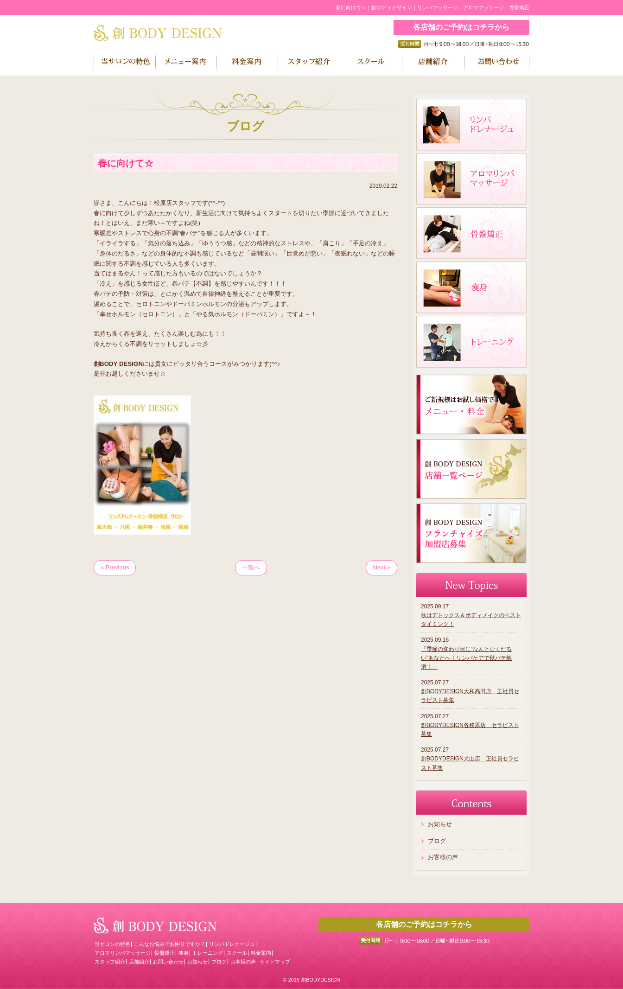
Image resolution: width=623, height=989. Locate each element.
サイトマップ (275, 961)
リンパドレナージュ (232, 944)
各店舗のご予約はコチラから (461, 27)
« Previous (115, 567)
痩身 (183, 953)
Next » (381, 567)
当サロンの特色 (112, 944)
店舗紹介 (139, 961)
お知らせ (440, 824)
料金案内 (261, 953)
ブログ (437, 840)
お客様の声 (443, 857)
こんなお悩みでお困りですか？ (169, 944)
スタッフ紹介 (110, 961)
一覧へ (251, 567)
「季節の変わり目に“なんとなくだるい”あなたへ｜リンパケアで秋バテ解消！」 (466, 658)
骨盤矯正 (164, 953)
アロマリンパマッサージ (123, 953)
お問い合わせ (168, 961)
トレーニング (207, 953)
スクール (237, 953)
